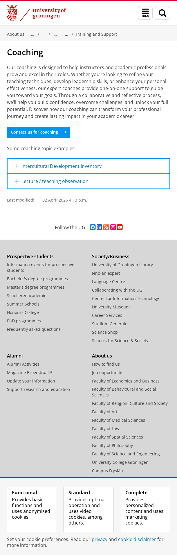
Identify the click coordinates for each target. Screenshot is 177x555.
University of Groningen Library (122, 264)
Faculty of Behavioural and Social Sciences (124, 392)
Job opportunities (109, 372)
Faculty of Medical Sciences (118, 420)
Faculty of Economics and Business (126, 381)
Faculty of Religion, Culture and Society (130, 403)
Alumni (15, 356)
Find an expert (106, 273)
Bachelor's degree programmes (37, 278)
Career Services (107, 315)
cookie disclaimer (137, 539)
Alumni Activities (23, 364)
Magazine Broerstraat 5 (30, 372)
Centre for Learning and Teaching (67, 34)
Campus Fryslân (107, 470)
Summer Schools (23, 304)
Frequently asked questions (34, 329)
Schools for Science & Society (120, 340)
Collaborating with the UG (117, 290)
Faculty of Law (105, 428)
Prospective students (30, 256)
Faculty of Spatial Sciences (117, 437)
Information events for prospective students (40, 267)
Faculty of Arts (106, 411)
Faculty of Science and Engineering (33, 34)
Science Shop (105, 332)
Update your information (31, 381)
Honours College (23, 312)
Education (44, 34)
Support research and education (38, 389)
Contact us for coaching (38, 132)
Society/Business (110, 256)
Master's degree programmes (35, 287)
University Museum (111, 307)
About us (15, 34)
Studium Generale (109, 323)
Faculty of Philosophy (112, 445)
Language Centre (108, 281)
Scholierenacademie (26, 295)
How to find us (106, 364)
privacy (99, 539)
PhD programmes (24, 321)
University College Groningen (120, 462)
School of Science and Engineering (55, 34)
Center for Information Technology (125, 298)
